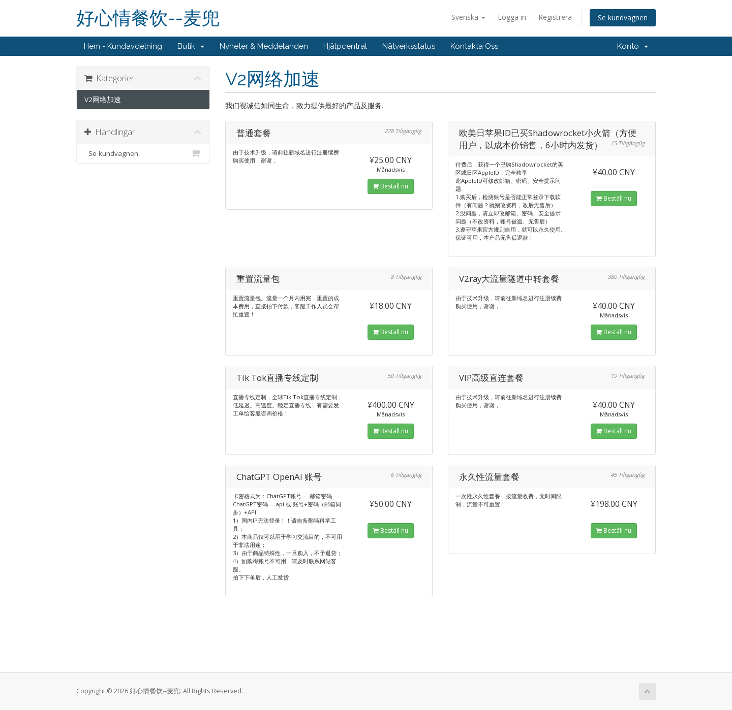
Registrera (555, 17)
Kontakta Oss (474, 46)
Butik (190, 46)
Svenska (468, 17)
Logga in (512, 17)
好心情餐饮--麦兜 (148, 18)
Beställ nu (390, 186)
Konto (632, 46)
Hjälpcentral (345, 46)
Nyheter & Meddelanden (264, 46)
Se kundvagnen (623, 17)
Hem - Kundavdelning (123, 46)
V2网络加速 (102, 99)
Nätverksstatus (408, 46)
